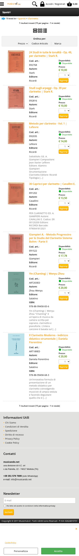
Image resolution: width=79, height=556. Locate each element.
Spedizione (11, 430)
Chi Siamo (10, 422)
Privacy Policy (12, 438)
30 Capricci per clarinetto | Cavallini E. (52, 184)
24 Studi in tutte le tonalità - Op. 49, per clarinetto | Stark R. (50, 54)
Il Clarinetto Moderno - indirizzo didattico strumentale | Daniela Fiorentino (48, 338)
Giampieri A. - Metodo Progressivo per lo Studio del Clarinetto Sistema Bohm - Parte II (50, 238)
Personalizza (21, 551)
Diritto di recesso (14, 434)
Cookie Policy (10, 542)
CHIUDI (76, 528)
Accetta (58, 551)
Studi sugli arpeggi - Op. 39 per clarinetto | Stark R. (47, 89)
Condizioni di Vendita (16, 426)
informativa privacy (47, 506)
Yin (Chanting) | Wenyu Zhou (46, 273)
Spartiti (6, 12)
